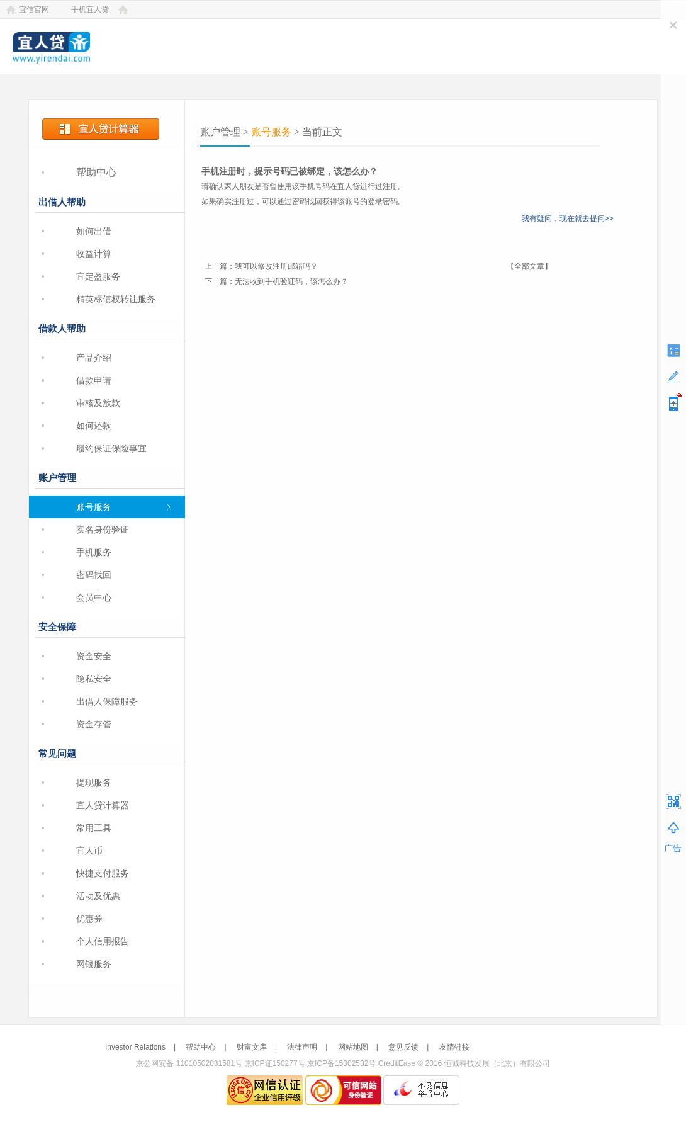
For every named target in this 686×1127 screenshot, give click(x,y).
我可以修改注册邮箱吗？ (276, 266)
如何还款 (93, 426)
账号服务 (93, 507)
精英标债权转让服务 (115, 299)
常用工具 (93, 828)
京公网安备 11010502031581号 (189, 1063)
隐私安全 (93, 679)
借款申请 (93, 380)
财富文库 (252, 1047)
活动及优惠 (98, 896)
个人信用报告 (102, 941)
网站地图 (353, 1047)
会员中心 (93, 597)
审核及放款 (98, 403)
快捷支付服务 (102, 873)
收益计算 (93, 254)
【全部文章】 (529, 266)
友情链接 (454, 1047)
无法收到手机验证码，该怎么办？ (291, 281)
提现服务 (93, 783)
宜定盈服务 (98, 276)
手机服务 (93, 552)
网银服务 (93, 964)
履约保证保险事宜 (111, 448)
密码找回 (93, 575)
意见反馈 (403, 1047)
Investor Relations (135, 1047)
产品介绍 (93, 358)
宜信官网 (34, 9)
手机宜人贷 (90, 9)
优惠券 (89, 919)
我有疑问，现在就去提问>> (568, 218)
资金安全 (93, 656)
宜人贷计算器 (102, 805)
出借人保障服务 (107, 701)
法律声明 (302, 1047)
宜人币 (89, 851)
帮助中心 (96, 172)
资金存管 (93, 724)
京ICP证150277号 (275, 1063)
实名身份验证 (102, 529)
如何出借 (93, 231)
